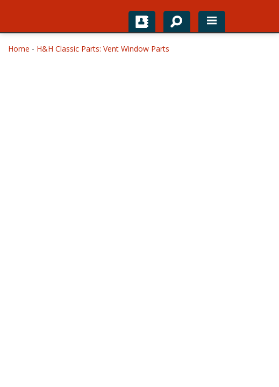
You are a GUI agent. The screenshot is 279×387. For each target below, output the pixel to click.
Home (19, 49)
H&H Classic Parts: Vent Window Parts (103, 49)
